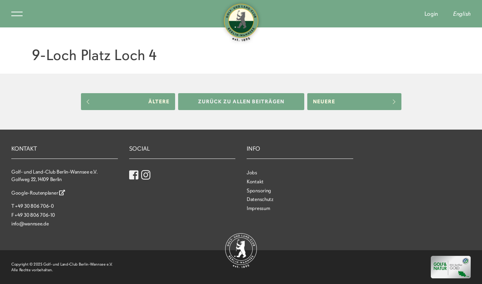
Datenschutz (260, 199)
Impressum (258, 208)
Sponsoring (259, 190)
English (462, 14)
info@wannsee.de (30, 224)
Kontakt (255, 181)
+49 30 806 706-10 (35, 215)
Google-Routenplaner (38, 193)
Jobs (252, 172)
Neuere (354, 101)
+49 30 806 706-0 (34, 206)
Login (431, 14)
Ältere (128, 101)
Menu (17, 14)
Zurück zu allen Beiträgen (241, 101)
